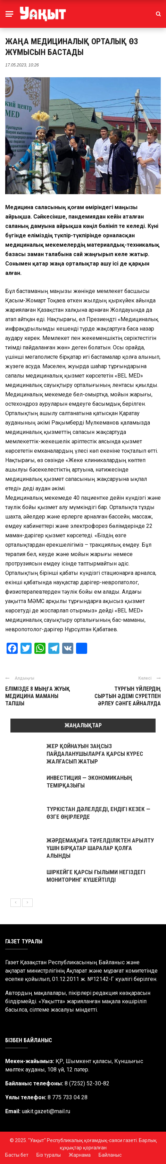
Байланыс (110, 1155)
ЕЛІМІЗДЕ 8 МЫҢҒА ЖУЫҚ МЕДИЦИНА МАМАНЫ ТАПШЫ (37, 696)
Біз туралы (48, 1155)
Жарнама (80, 1155)
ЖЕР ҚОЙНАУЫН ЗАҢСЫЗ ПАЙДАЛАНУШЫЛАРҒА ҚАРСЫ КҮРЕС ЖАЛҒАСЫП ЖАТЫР (95, 754)
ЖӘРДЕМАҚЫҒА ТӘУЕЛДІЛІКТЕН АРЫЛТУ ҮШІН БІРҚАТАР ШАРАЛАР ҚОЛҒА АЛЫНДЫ (100, 848)
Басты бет (16, 1155)
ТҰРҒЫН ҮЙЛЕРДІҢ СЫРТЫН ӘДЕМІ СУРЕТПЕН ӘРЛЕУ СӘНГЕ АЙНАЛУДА (127, 696)
